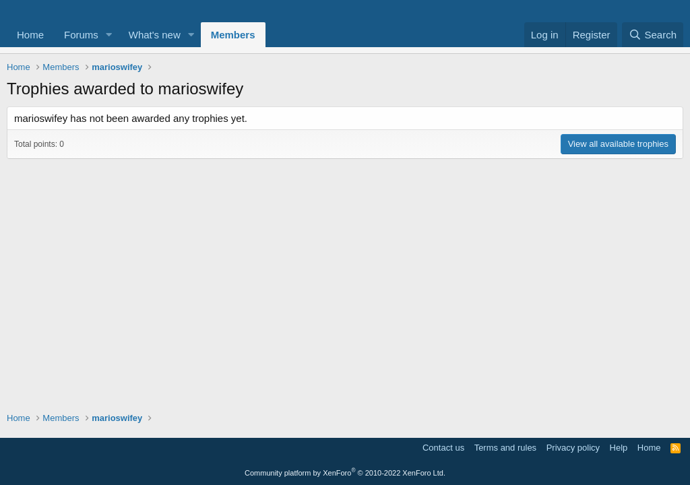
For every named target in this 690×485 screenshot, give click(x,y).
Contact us (443, 448)
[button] (109, 34)
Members (233, 34)
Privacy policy (573, 448)
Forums (81, 34)
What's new (155, 34)
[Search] (652, 34)
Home (30, 34)
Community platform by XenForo (345, 473)
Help (619, 448)
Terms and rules (505, 448)
